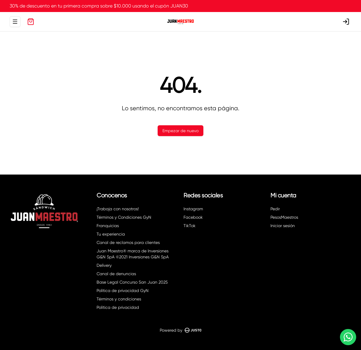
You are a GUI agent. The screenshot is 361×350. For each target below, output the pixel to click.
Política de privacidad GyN (123, 290)
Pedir (275, 208)
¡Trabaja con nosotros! (118, 208)
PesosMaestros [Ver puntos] (284, 217)
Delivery (104, 265)
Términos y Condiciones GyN (124, 217)
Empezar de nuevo (180, 130)
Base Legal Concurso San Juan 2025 (132, 282)
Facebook (193, 217)
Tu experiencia (111, 234)
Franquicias (108, 225)
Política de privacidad (118, 307)
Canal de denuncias (116, 273)
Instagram (193, 208)
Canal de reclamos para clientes (128, 242)
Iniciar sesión (282, 225)
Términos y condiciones (119, 299)
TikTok (190, 225)
